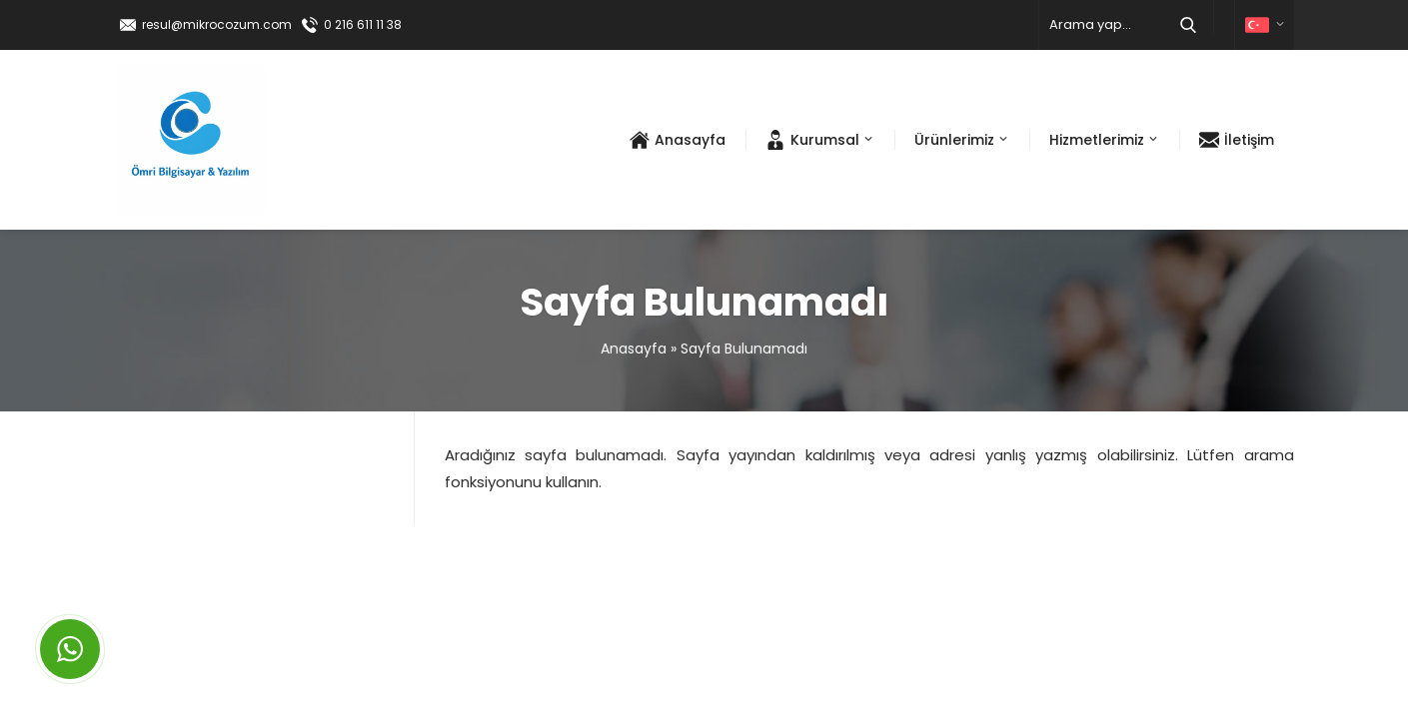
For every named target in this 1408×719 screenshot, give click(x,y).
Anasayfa (634, 349)
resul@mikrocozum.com (217, 24)
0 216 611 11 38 (363, 24)
